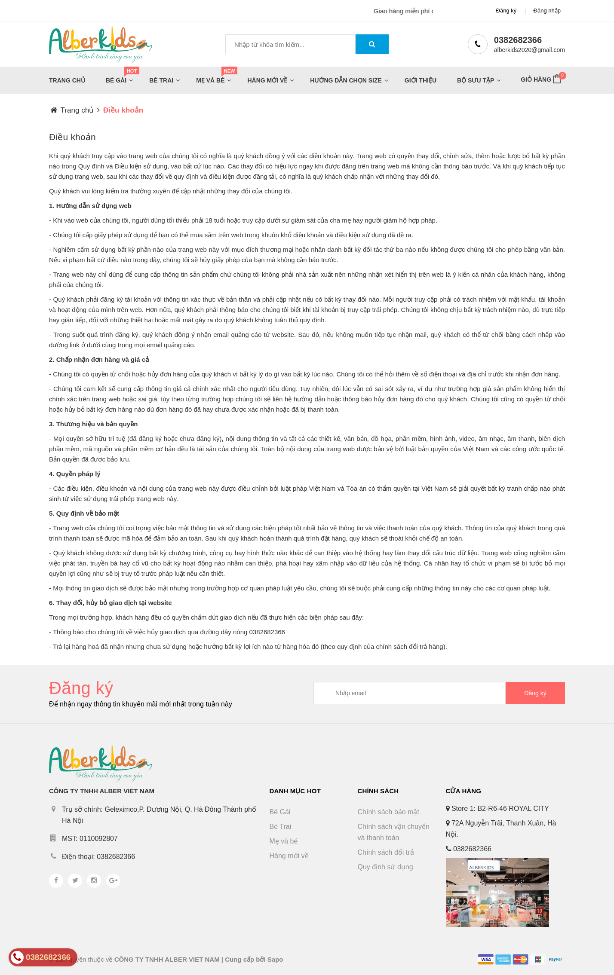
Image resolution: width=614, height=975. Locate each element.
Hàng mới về (267, 80)
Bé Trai (161, 80)
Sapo (275, 959)
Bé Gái (118, 78)
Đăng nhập (547, 10)
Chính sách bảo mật (388, 812)
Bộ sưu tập (475, 80)
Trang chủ (67, 80)
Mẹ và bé (212, 78)
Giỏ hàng (542, 78)
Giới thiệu (420, 80)
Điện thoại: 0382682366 (98, 856)
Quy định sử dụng (385, 867)
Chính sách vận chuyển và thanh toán (394, 832)
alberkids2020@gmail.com (529, 49)
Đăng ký (506, 10)
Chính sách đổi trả (386, 852)
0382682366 (518, 40)
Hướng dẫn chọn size (345, 80)
